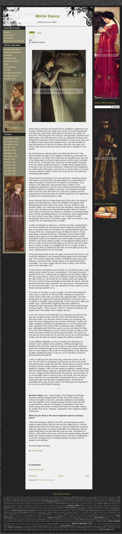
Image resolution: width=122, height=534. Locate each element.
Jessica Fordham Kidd (113, 510)
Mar (32, 32)
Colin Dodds (50, 503)
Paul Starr (97, 519)
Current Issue (9, 35)
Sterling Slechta (28, 527)
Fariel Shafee (81, 507)
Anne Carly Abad (90, 498)
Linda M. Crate (7, 516)
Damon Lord (92, 503)
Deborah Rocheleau (60, 505)
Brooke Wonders (88, 500)
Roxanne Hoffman (20, 523)
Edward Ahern (27, 507)
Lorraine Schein (28, 516)
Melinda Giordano (41, 518)
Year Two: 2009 (10, 171)
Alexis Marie (104, 497)
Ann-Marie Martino (68, 498)
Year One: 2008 (10, 174)
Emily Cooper (36, 507)
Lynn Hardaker (59, 516)
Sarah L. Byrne (115, 523)
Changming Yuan (64, 502)
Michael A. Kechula (54, 518)
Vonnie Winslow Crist (52, 529)
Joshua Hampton (52, 512)
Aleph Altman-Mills (65, 497)
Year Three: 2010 (10, 168)
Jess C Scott (84, 510)
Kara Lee (100, 512)
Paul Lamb (90, 519)
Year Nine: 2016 (10, 150)
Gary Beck (89, 507)
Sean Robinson (27, 526)
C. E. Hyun (117, 500)
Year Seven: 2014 (10, 156)
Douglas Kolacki (8, 507)
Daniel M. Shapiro (103, 503)
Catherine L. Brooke (39, 502)
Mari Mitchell (100, 516)
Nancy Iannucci (22, 519)
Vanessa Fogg (31, 529)
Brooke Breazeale (77, 500)
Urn (39, 33)
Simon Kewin (87, 526)
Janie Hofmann (48, 510)
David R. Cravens (38, 505)
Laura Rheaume (93, 514)
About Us (7, 32)
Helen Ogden (43, 509)
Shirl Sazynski (77, 526)
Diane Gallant (97, 505)
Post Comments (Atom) (46, 480)
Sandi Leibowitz (80, 523)
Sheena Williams (54, 526)
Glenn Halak (106, 507)
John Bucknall (13, 512)
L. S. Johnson (64, 514)
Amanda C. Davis (39, 498)
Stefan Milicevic (108, 526)
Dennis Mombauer (87, 505)
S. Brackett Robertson (52, 523)
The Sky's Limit (9, 79)
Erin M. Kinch (51, 507)
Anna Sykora (79, 498)
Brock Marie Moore (66, 500)
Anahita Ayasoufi (57, 498)
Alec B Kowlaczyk (54, 497)
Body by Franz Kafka (11, 49)
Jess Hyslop (94, 510)
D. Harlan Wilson (83, 503)
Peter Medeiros (9, 521)
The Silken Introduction (12, 73)
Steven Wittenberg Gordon (60, 527)
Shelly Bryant (65, 526)
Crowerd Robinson (72, 503)
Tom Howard (112, 527)
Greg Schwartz (115, 507)
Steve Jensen (48, 527)
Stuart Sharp (72, 527)
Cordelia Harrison (60, 503)
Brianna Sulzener (43, 500)
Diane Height (106, 505)
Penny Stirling (116, 519)
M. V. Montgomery (70, 516)
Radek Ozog (55, 521)
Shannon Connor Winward (40, 526)
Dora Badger (115, 505)
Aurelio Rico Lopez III (19, 500)
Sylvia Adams (81, 527)
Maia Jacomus (91, 516)
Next (87, 476)
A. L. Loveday (15, 497)
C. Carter (109, 500)
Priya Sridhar (27, 521)
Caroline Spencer (19, 502)
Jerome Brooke (75, 510)
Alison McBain (12, 498)
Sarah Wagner (7, 526)
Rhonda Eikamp (77, 521)
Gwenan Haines (16, 509)
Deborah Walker (74, 505)
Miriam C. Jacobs (111, 518)
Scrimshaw (8, 55)
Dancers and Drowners (12, 52)
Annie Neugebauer (110, 498)
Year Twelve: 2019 (11, 142)
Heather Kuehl (34, 509)
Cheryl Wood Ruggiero (86, 502)
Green (6, 64)
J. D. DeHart (97, 509)
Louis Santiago (39, 516)
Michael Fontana (66, 518)
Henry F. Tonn (61, 509)
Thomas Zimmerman (101, 527)
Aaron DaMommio (25, 497)
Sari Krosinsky (17, 526)
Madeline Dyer (80, 516)
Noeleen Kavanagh (68, 519)
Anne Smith (100, 498)
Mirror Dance (48, 16)
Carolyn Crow (29, 502)
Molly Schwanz (12, 519)
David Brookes (28, 505)
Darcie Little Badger (18, 505)
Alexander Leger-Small (93, 497)
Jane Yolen (39, 510)
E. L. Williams (18, 507)
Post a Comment (36, 469)
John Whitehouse (24, 512)
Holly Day (80, 509)
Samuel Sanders (65, 523)
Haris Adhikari (25, 509)
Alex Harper (75, 497)
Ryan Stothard (40, 523)
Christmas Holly (10, 58)
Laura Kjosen (83, 514)
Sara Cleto (106, 523)
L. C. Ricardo (55, 514)
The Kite (7, 70)
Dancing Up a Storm (11, 61)
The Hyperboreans (11, 76)
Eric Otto (44, 507)
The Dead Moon (10, 67)
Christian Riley (9, 503)
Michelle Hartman (88, 518)
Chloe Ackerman (97, 502)
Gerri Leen (98, 507)
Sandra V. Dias (96, 523)
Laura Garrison (74, 514)
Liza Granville (17, 516)
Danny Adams (6, 505)
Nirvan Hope (50, 519)
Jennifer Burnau (66, 510)
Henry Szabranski (71, 509)
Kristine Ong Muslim (43, 514)
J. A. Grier (89, 509)
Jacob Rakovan (114, 509)
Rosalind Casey (10, 523)
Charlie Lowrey (74, 502)
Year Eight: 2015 (10, 153)
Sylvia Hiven (91, 527)
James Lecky (16, 510)
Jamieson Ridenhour (29, 510)
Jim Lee (5, 512)
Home (60, 476)
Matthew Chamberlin (19, 518)
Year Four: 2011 (10, 165)
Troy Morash (13, 529)
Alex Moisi (83, 497)
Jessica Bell (102, 510)
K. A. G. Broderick (83, 512)
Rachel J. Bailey (46, 521)
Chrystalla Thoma (40, 503)
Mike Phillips (99, 518)
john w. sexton (105, 529)
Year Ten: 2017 (9, 147)
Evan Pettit (60, 507)
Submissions (8, 38)
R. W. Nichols (36, 521)
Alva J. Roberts (29, 498)
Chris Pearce (116, 502)
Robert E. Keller (101, 521)
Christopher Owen (29, 503)
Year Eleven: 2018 (11, 144)
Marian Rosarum (110, 516)
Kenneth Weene (32, 514)
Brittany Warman (54, 500)
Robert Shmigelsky (114, 521)
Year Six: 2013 (9, 159)
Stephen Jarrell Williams (15, 527)
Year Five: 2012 (10, 162)
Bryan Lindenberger (100, 500)
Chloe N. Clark (107, 502)
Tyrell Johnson (21, 529)
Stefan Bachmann (97, 526)
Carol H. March (9, 502)
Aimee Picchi (35, 497)
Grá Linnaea (6, 509)
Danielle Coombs (114, 503)
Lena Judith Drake (114, 514)
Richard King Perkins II (89, 521)
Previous (33, 476)
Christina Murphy (19, 503)
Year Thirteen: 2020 (11, 139)
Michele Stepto (37, 451)
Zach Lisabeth (83, 529)
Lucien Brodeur (48, 516)
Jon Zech (33, 512)
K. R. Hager (93, 512)
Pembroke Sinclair (106, 519)
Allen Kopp (20, 498)
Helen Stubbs (52, 509)
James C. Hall (6, 510)
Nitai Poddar (58, 519)
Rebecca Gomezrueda (65, 521)
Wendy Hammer (74, 529)
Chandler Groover (52, 502)
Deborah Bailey (49, 505)
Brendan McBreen (31, 500)
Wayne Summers (64, 529)
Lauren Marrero (103, 514)
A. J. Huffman (6, 497)
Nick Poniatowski (32, 519)
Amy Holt (48, 498)
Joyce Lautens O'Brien (72, 512)
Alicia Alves (112, 497)
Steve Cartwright (38, 527)
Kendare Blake (22, 514)
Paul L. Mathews (80, 519)
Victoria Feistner (41, 529)
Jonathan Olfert (42, 512)
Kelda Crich (12, 514)
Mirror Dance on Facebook (14, 41)
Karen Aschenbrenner (110, 512)
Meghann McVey (30, 518)
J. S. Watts (105, 509)
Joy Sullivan (61, 512)
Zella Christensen (93, 529)
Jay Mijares (57, 510)
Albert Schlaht (44, 497)
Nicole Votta (41, 519)
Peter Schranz (18, 521)
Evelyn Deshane (71, 507)
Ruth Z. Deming (31, 523)
